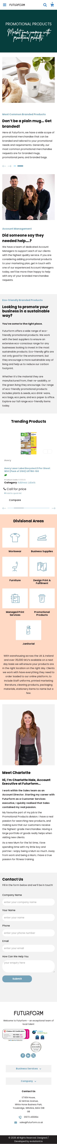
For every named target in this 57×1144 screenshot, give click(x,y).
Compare (12, 500)
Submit (17, 978)
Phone (6, 925)
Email (5, 941)
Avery (8, 460)
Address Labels (26, 482)
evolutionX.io (36, 1141)
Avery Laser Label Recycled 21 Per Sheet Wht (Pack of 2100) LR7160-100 (27, 470)
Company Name (12, 895)
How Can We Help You (15, 956)
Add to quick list (12, 493)
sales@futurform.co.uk (31, 1122)
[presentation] (25, 991)
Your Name (8, 910)
